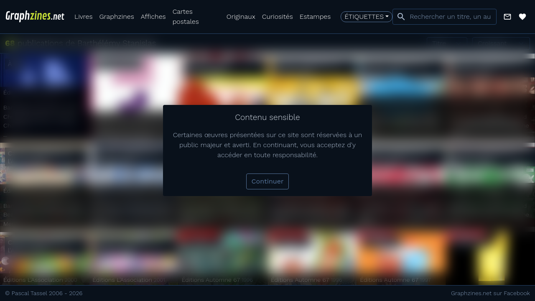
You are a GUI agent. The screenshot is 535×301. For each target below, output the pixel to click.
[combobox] (444, 17)
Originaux (241, 16)
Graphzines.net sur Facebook (490, 293)
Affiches (153, 16)
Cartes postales (186, 17)
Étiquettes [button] (364, 16)
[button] (507, 16)
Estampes (315, 16)
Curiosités (277, 16)
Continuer (268, 181)
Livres (83, 16)
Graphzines (116, 16)
